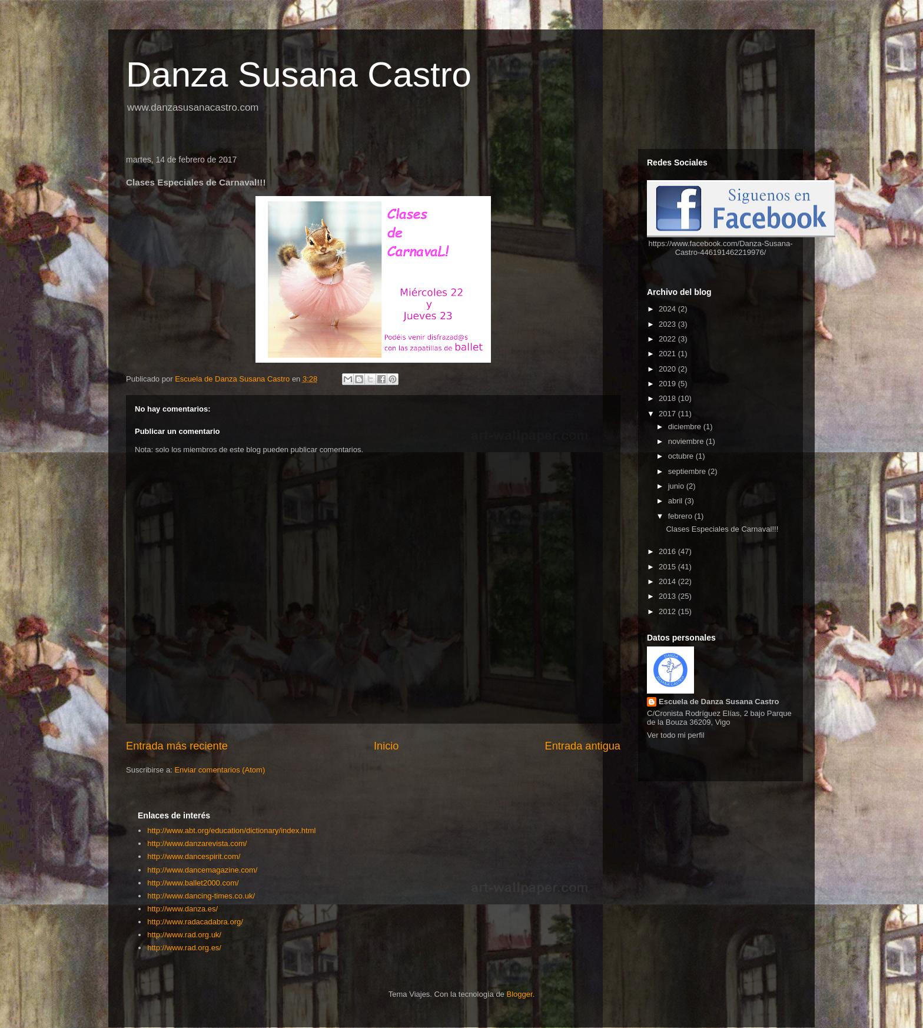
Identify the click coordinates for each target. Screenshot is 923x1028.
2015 (668, 566)
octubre (682, 456)
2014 (668, 581)
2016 (668, 551)
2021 (668, 353)
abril (676, 500)
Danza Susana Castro (299, 74)
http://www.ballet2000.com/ (192, 882)
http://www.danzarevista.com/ (197, 843)
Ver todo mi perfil (676, 735)
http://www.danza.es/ (182, 908)
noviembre (687, 441)
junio (677, 486)
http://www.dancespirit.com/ (193, 856)
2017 (668, 413)
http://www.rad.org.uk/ (184, 934)
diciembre (685, 426)
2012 (668, 611)
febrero (681, 516)
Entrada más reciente (177, 746)
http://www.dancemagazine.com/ (202, 869)
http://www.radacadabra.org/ (195, 921)
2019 (668, 383)
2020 (668, 368)
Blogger (519, 994)
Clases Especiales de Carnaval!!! (722, 529)
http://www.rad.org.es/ (184, 947)
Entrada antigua (582, 746)
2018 (668, 398)
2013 (668, 596)
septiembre (688, 471)
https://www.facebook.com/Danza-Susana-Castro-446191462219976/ (721, 248)
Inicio (386, 746)
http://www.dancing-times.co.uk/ (201, 895)
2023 (668, 324)
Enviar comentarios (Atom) (219, 769)
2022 (668, 338)
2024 (668, 308)
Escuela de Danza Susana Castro (719, 701)
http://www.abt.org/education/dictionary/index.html (231, 830)
